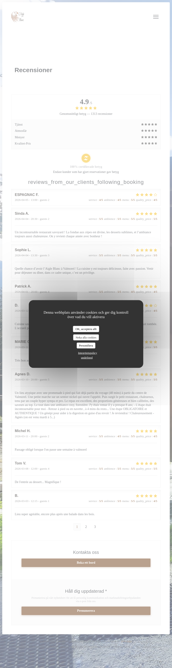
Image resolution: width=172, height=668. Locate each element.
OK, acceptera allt (86, 329)
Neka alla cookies (86, 337)
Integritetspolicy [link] (87, 352)
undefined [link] (87, 357)
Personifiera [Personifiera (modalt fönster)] (86, 345)
